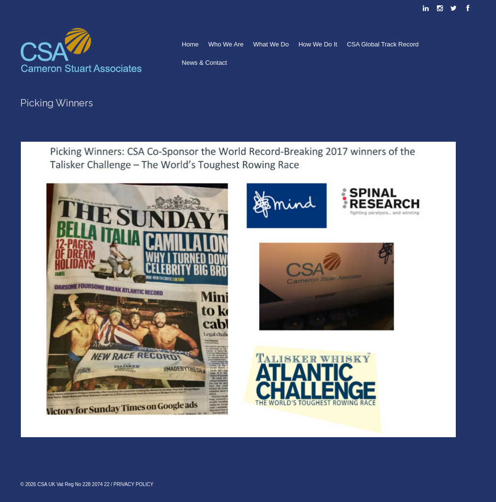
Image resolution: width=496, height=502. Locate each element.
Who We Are (226, 44)
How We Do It (317, 44)
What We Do (271, 44)
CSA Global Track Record (382, 44)
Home (190, 44)
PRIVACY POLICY (133, 484)
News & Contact (204, 62)
